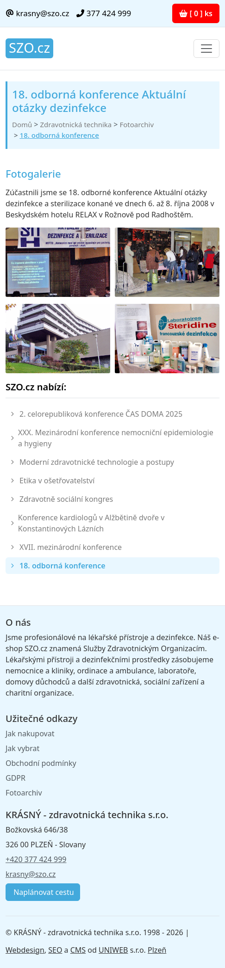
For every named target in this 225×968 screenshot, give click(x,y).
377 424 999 (103, 13)
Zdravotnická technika (76, 124)
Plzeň (157, 950)
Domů (22, 124)
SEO (55, 950)
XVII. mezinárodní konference (70, 547)
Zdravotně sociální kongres (66, 499)
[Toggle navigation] (206, 48)
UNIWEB (113, 950)
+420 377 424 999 (36, 859)
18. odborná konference (59, 135)
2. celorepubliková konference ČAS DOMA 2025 (100, 414)
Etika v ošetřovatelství (56, 480)
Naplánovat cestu (43, 892)
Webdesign (25, 950)
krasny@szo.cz (37, 13)
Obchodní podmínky (41, 763)
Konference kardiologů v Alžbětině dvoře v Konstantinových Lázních (91, 523)
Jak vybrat (22, 748)
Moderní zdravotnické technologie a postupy (96, 462)
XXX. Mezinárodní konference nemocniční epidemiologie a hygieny (115, 438)
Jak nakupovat (30, 733)
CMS (78, 950)
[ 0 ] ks (195, 13)
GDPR (15, 778)
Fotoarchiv (136, 124)
